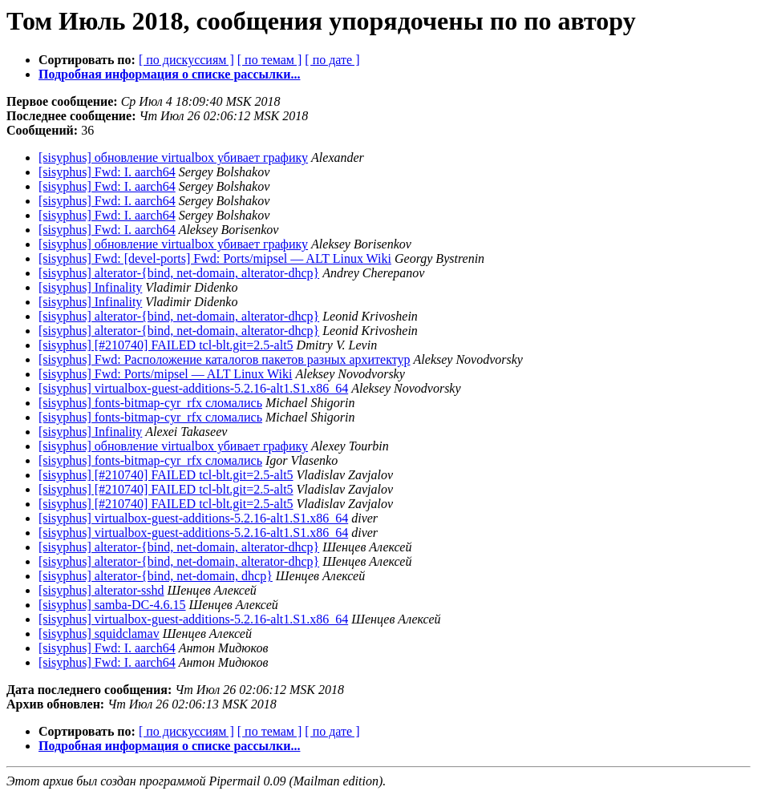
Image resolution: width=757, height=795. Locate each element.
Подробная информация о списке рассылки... (169, 74)
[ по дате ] (332, 60)
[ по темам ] (269, 60)
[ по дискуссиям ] (186, 60)
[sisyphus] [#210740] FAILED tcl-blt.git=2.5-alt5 (165, 345)
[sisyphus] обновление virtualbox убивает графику (173, 157)
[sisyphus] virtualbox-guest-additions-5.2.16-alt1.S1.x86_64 (193, 388)
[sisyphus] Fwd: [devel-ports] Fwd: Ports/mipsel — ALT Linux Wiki (214, 258)
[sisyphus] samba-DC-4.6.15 (112, 604)
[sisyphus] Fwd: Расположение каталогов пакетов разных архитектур (224, 359)
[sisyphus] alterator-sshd (101, 590)
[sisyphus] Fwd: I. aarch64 (107, 172)
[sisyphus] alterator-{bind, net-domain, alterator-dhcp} (178, 273)
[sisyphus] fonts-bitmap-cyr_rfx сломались (150, 403)
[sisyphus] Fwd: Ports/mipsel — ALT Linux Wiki (165, 374)
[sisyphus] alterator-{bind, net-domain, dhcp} (155, 576)
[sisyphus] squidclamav (99, 633)
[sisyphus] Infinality (90, 287)
